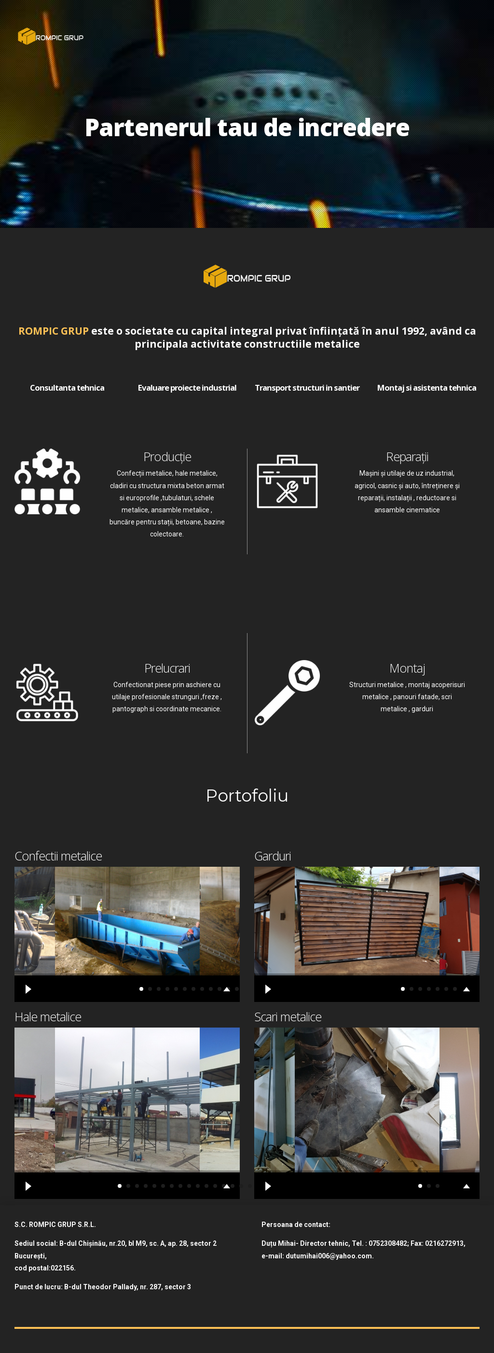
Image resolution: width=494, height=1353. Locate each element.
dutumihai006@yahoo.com (329, 1256)
